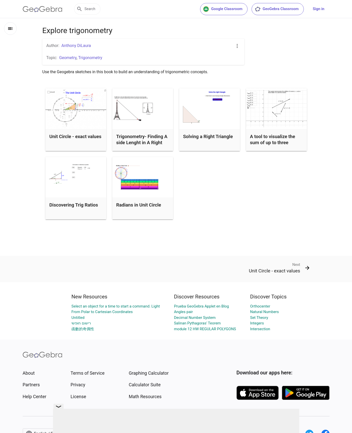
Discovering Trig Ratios (73, 205)
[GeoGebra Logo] (42, 9)
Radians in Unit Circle (138, 205)
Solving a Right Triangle (208, 136)
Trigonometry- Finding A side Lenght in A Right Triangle (142, 142)
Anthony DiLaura (76, 45)
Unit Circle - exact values (75, 136)
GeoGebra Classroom (277, 9)
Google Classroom (222, 9)
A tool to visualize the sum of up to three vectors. (272, 142)
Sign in (318, 9)
